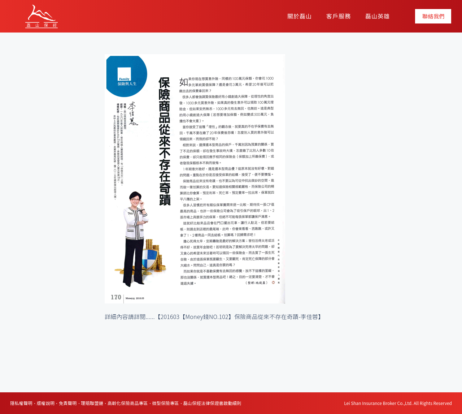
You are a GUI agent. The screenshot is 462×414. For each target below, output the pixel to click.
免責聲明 (68, 403)
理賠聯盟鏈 (92, 403)
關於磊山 (299, 16)
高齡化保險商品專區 (128, 403)
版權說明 (46, 403)
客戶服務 (338, 16)
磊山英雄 (377, 16)
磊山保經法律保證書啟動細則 (212, 403)
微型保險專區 (165, 403)
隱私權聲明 (21, 403)
